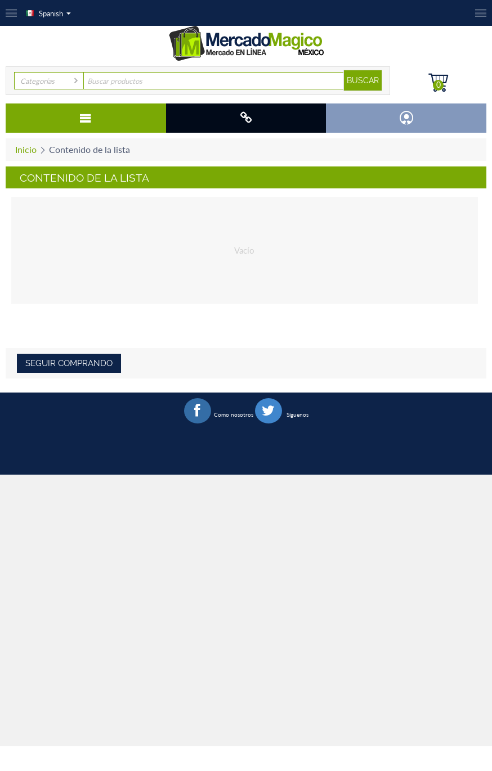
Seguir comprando (69, 363)
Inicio (26, 149)
